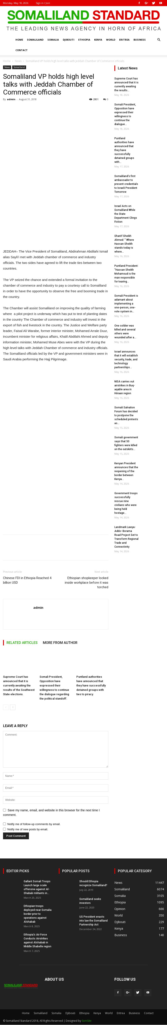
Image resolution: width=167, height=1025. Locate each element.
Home (19, 39)
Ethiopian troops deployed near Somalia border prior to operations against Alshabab (38, 914)
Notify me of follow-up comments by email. (33, 824)
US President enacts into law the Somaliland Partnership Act (93, 920)
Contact (21, 50)
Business (140, 39)
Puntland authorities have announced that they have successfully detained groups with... (124, 150)
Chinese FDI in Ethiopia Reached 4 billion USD (27, 580)
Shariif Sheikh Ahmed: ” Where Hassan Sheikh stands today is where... (124, 243)
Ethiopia (84, 39)
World (110, 39)
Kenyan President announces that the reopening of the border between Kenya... (126, 471)
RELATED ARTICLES (22, 643)
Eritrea (124, 39)
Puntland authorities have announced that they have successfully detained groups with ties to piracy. (91, 685)
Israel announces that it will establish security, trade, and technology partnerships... (126, 359)
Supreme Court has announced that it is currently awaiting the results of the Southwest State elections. (19, 685)
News (18, 61)
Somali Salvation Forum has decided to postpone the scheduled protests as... (126, 415)
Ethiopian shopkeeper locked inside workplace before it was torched (86, 582)
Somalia (53, 39)
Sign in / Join (43, 3)
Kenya (98, 39)
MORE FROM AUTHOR (60, 643)
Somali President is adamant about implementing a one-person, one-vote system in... (126, 303)
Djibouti (68, 39)
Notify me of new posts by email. (27, 829)
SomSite (87, 1021)
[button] (159, 40)
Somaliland (35, 39)
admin (11, 99)
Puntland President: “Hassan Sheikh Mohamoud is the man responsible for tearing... (126, 273)
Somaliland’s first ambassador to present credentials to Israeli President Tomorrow (126, 184)
